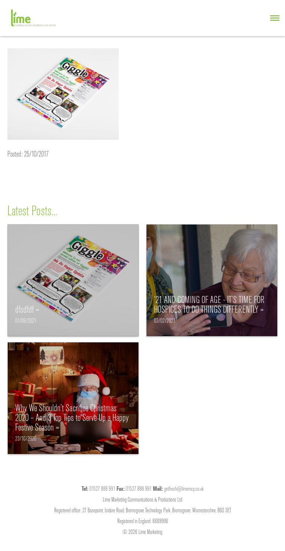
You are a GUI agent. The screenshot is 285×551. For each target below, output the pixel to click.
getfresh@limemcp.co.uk (184, 488)
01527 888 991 (102, 488)
